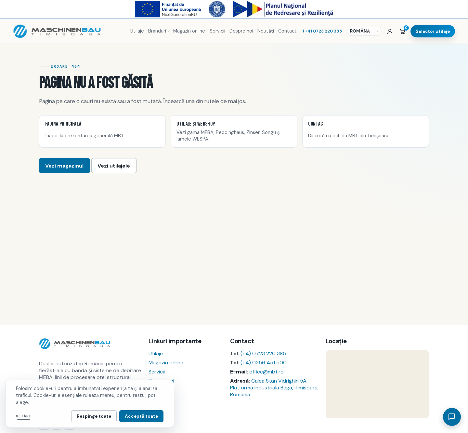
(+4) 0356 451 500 (263, 362)
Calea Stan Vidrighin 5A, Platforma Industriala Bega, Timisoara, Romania (274, 387)
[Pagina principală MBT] (68, 31)
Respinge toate (94, 416)
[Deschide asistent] (452, 417)
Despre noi (241, 31)
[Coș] (402, 31)
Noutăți (265, 31)
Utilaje (137, 31)
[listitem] (102, 131)
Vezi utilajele (114, 165)
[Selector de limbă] (365, 31)
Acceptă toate (141, 416)
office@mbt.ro (266, 371)
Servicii (217, 31)
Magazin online (189, 31)
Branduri (157, 31)
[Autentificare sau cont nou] (390, 31)
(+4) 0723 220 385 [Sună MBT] (322, 31)
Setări (23, 416)
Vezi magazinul (64, 165)
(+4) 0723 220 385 (263, 353)
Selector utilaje (433, 31)
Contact (287, 31)
